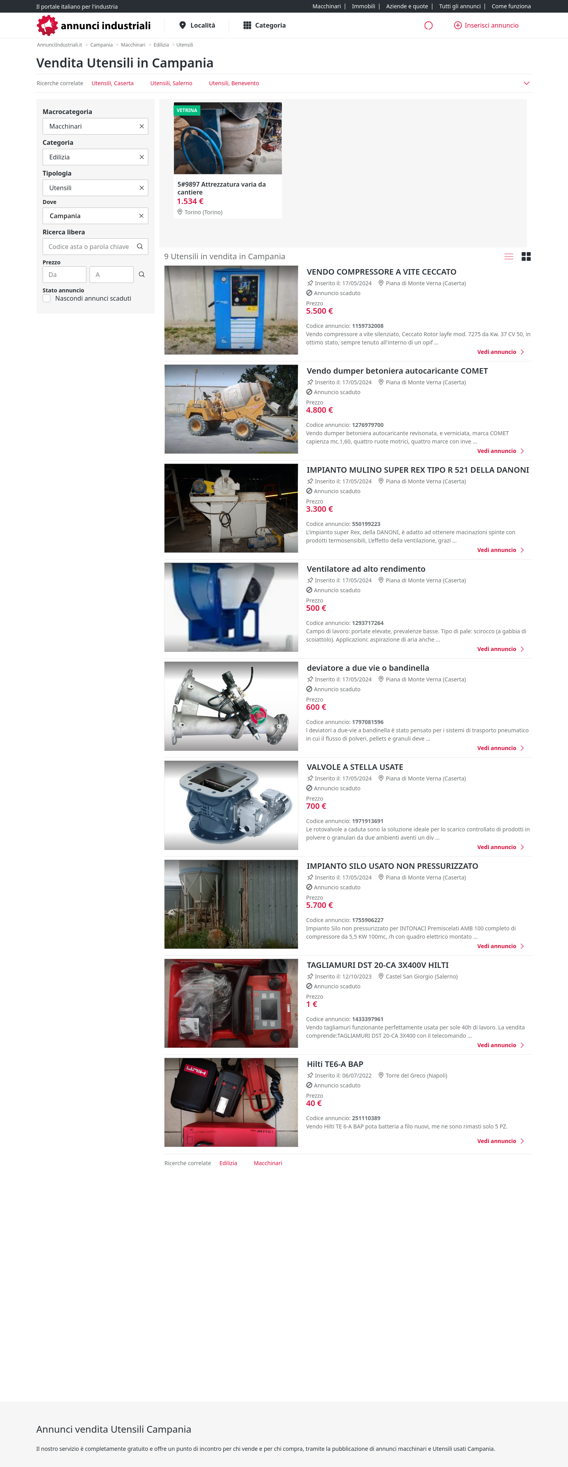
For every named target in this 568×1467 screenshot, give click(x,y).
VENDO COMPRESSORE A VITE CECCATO (381, 271)
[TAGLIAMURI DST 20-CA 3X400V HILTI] (501, 1045)
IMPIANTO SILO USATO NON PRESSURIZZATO (392, 866)
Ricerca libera (64, 232)
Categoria (58, 142)
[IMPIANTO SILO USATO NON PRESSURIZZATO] (501, 946)
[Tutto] (95, 126)
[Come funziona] (511, 6)
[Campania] (102, 45)
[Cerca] (140, 246)
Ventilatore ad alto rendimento (366, 568)
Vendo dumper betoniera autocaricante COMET (397, 370)
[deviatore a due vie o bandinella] (501, 748)
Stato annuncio (63, 290)
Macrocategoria (67, 111)
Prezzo (51, 262)
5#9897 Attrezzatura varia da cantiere (222, 188)
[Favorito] (462, 351)
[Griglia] (526, 256)
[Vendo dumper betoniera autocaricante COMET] (501, 450)
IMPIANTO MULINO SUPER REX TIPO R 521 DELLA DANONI (418, 469)
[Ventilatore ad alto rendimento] (501, 649)
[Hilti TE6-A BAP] (501, 1141)
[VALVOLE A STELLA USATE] (501, 847)
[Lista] (508, 256)
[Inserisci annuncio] (486, 25)
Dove (49, 202)
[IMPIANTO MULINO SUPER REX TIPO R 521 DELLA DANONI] (501, 550)
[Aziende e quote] (407, 6)
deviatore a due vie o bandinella (368, 667)
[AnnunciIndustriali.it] (59, 45)
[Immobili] (363, 6)
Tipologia (57, 173)
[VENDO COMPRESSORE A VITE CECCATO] (501, 351)
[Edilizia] (161, 45)
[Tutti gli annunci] (459, 6)
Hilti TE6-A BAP (335, 1064)
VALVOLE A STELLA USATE (355, 767)
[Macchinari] (327, 6)
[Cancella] (141, 126)
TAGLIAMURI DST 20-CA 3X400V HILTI (377, 965)
